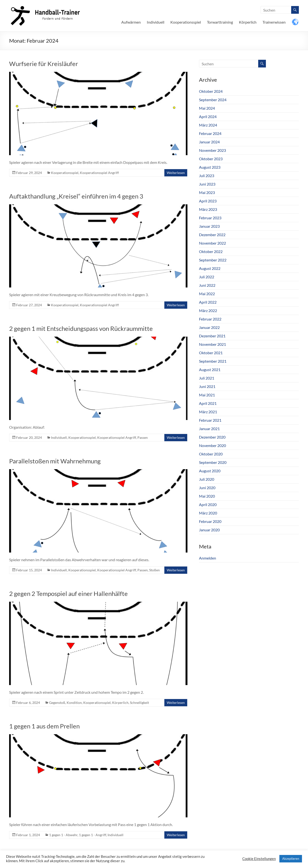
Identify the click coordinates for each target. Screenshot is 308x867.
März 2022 (208, 310)
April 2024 (208, 116)
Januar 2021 (209, 428)
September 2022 (212, 260)
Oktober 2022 (211, 251)
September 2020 (212, 462)
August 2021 (209, 369)
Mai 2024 (207, 108)
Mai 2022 (207, 293)
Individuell (155, 22)
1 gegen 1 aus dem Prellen (44, 726)
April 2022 (208, 302)
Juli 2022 (206, 276)
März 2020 (208, 513)
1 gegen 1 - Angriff (92, 835)
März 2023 (208, 209)
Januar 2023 (209, 226)
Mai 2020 (207, 496)
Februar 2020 (210, 521)
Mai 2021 (207, 395)
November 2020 (212, 445)
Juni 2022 (207, 285)
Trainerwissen (274, 22)
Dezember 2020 (212, 437)
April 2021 (208, 403)
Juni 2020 (207, 487)
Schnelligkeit (139, 702)
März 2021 (208, 411)
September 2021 (212, 361)
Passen (142, 437)
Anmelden (207, 558)
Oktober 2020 (211, 454)
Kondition (74, 702)
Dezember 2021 (212, 335)
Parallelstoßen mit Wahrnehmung (55, 461)
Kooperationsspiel (185, 22)
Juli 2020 (206, 479)
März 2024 (208, 125)
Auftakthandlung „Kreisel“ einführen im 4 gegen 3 (76, 196)
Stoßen (154, 570)
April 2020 (208, 504)
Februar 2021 (210, 420)
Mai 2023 (207, 192)
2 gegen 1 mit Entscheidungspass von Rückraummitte (81, 328)
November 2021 (212, 344)
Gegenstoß (57, 702)
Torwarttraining (220, 22)
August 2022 (209, 268)
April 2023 (208, 201)
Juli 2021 (206, 378)
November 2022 (212, 243)
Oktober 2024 (211, 91)
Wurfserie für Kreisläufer (43, 63)
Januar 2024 (209, 142)
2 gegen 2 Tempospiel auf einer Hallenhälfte (68, 593)
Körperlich (248, 22)
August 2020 (209, 470)
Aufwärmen (131, 22)
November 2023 (212, 150)
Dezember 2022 (212, 234)
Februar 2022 (210, 319)
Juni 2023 (207, 184)
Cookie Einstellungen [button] (259, 859)
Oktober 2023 (211, 158)
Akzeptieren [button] (290, 858)
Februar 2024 (210, 133)
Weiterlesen (176, 173)
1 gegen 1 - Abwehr (63, 835)
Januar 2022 (209, 327)
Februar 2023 (210, 217)
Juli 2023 (206, 175)
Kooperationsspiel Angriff (99, 173)
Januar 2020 (209, 529)
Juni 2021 (207, 386)
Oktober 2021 (211, 352)
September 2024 (212, 99)
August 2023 (209, 167)
